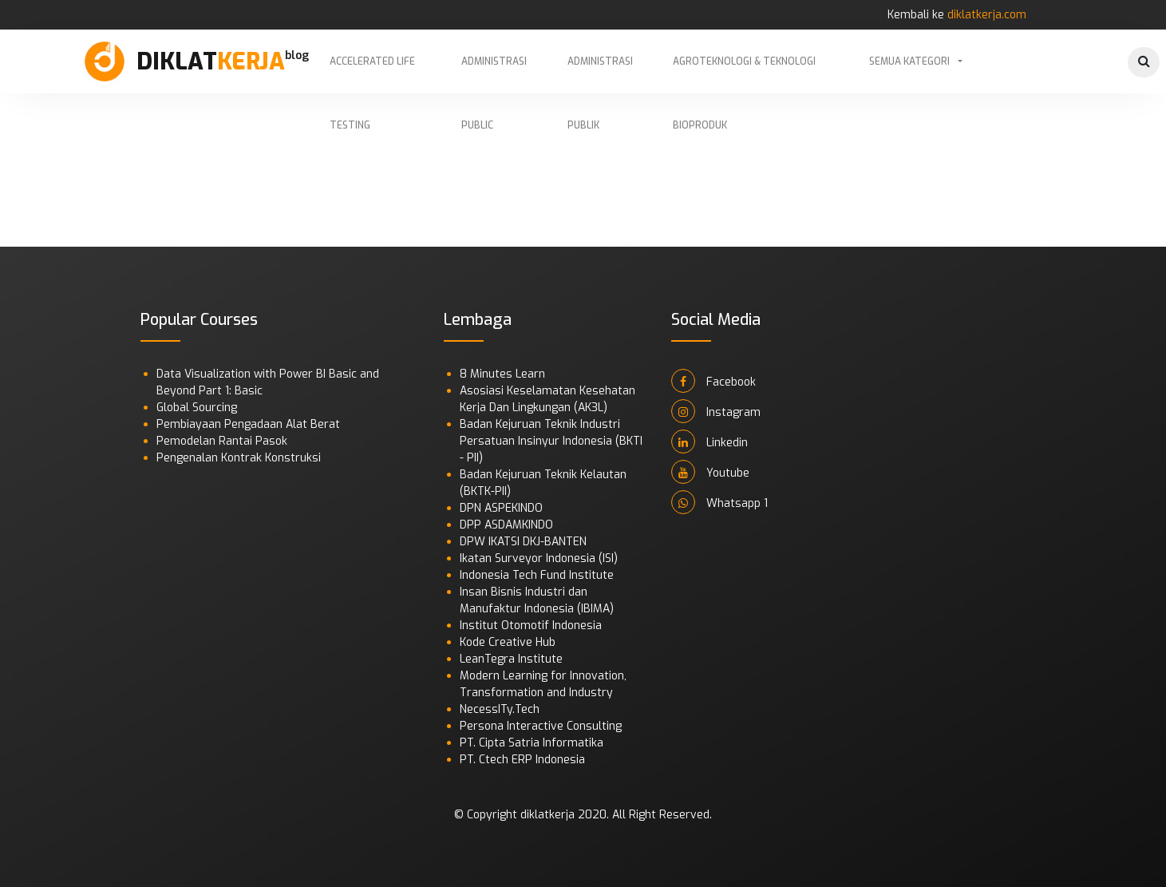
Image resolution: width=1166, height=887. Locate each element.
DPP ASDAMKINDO (506, 525)
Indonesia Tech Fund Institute (537, 575)
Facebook (713, 381)
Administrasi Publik (600, 74)
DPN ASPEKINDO (501, 508)
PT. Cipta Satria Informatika (531, 742)
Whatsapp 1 (719, 502)
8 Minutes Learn (502, 374)
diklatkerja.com (986, 14)
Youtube (710, 472)
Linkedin (709, 441)
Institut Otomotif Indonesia (531, 625)
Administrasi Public (494, 74)
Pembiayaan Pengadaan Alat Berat (248, 424)
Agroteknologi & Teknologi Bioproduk (744, 74)
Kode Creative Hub (507, 642)
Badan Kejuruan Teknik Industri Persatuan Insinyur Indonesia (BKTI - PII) (551, 441)
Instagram (716, 411)
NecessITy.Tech (500, 709)
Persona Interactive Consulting (541, 726)
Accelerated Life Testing (372, 74)
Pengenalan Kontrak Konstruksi (238, 457)
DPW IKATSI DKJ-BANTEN (523, 541)
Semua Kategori (909, 61)
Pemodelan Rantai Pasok (221, 441)
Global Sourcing (196, 407)
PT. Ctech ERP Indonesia (522, 759)
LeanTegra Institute (511, 659)
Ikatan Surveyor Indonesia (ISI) (539, 558)
